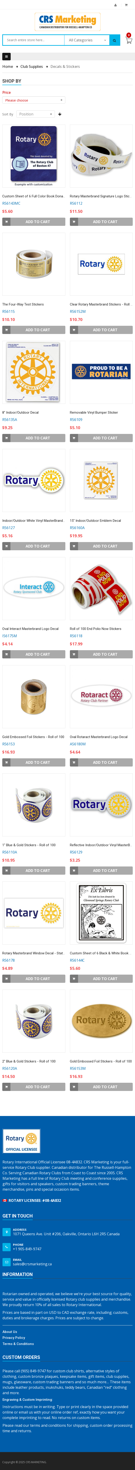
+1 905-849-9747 (27, 1248)
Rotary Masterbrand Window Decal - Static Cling (38, 953)
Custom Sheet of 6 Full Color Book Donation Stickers (42, 196)
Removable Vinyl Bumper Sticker (94, 412)
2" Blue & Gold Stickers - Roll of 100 (29, 1061)
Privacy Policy (13, 1338)
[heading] (6, 92)
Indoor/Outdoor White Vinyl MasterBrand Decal (37, 521)
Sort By (7, 114)
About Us (9, 1332)
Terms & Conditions (18, 1344)
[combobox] (33, 40)
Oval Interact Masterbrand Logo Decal (30, 629)
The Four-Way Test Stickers (23, 304)
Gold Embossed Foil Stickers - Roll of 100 (33, 737)
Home (8, 66)
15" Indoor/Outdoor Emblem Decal (95, 521)
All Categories (81, 40)
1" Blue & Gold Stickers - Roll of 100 (29, 845)
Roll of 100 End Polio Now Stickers (95, 629)
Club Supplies (32, 66)
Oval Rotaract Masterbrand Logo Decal (99, 737)
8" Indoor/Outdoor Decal (20, 412)
